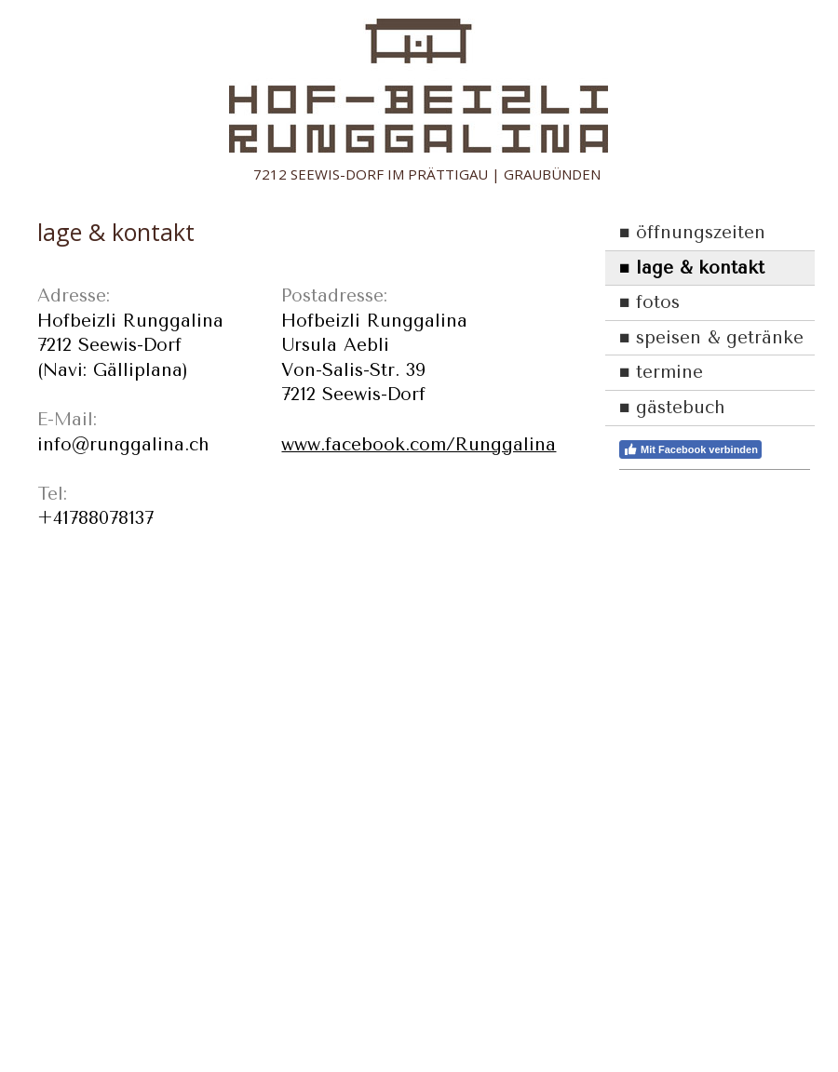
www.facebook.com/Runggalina (418, 445)
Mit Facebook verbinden (690, 449)
